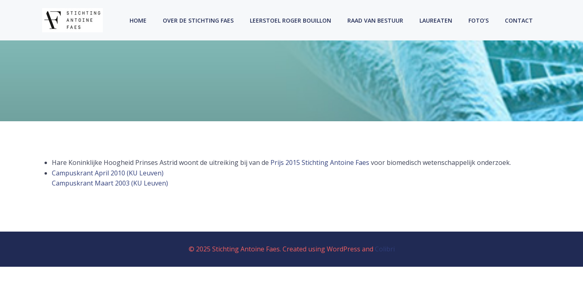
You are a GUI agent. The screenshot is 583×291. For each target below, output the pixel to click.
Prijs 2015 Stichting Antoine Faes (319, 162)
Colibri (385, 249)
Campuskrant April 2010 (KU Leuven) (108, 173)
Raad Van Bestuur (375, 20)
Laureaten (435, 20)
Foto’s (478, 20)
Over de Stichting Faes (198, 20)
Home (138, 20)
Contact (519, 20)
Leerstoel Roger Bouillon (290, 20)
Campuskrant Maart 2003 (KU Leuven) (110, 183)
